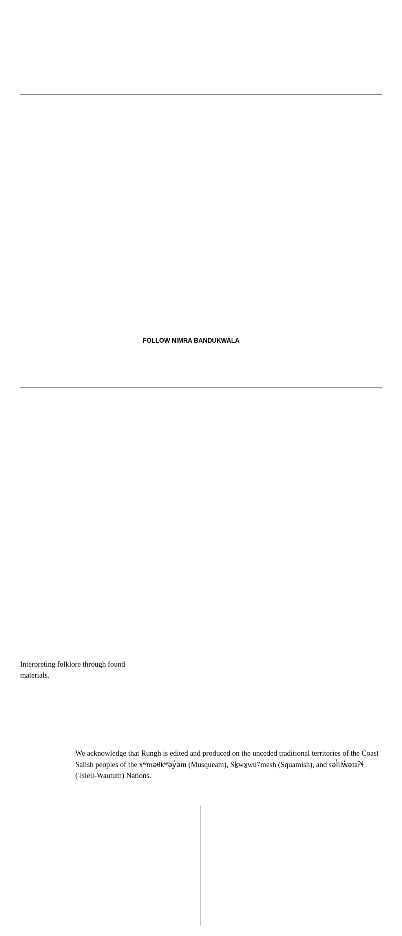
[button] (268, 79)
